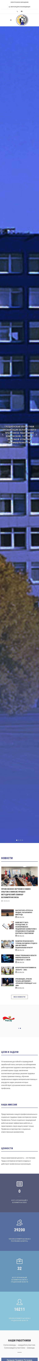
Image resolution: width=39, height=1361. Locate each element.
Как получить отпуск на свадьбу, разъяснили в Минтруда (24, 913)
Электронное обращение (19, 2)
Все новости (19, 997)
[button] (2, 434)
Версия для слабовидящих (19, 7)
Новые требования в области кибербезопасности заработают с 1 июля (25, 958)
